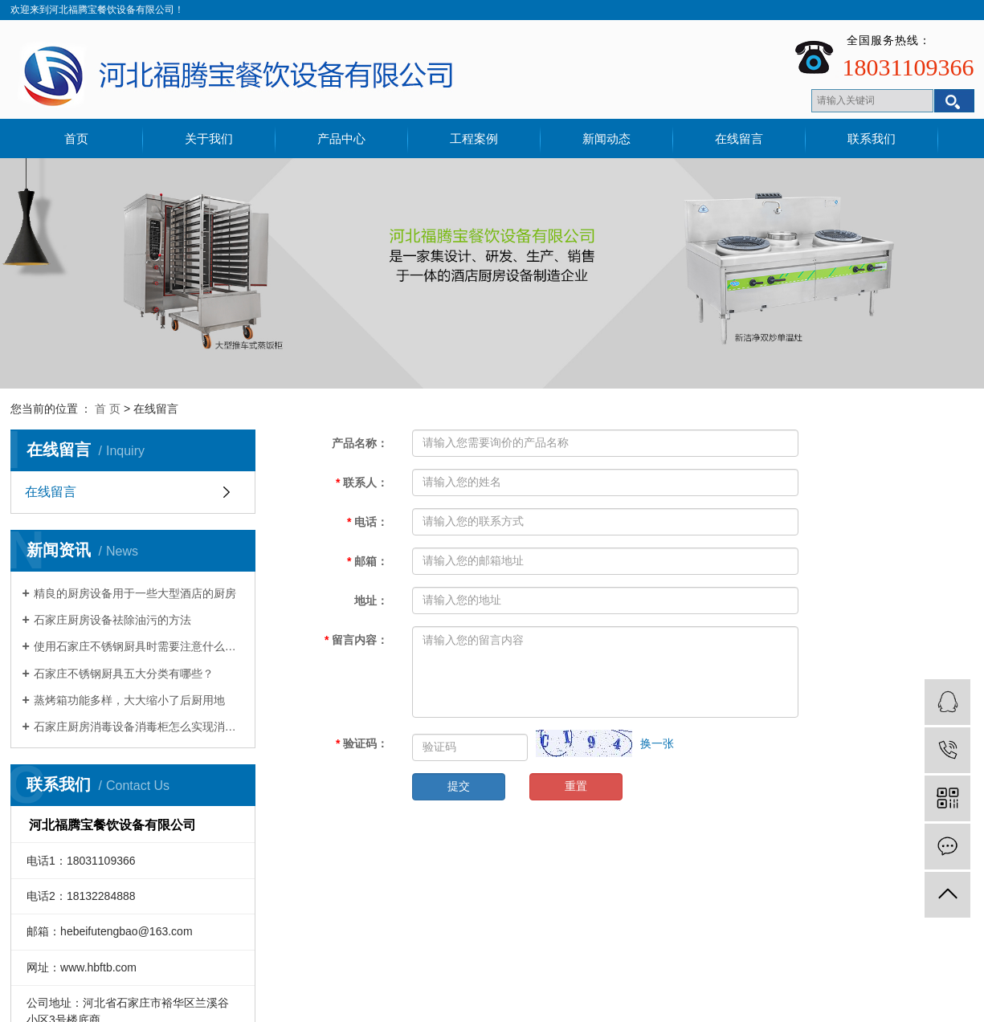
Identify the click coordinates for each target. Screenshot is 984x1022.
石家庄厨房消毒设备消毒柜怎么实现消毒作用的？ (138, 726)
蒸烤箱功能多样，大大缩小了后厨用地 (129, 700)
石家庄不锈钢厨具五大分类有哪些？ (124, 673)
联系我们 (871, 138)
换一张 (657, 743)
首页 (76, 138)
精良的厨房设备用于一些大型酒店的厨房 (135, 593)
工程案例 (474, 138)
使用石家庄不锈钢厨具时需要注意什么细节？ (138, 646)
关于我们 (209, 138)
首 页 (107, 408)
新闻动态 (606, 138)
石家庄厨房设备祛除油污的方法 (112, 619)
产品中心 (341, 138)
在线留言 (739, 138)
